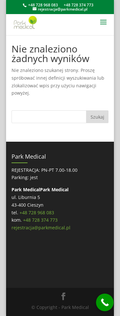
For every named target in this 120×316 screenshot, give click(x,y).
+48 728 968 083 (43, 5)
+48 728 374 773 (78, 5)
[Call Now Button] (105, 302)
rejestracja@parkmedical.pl (41, 228)
